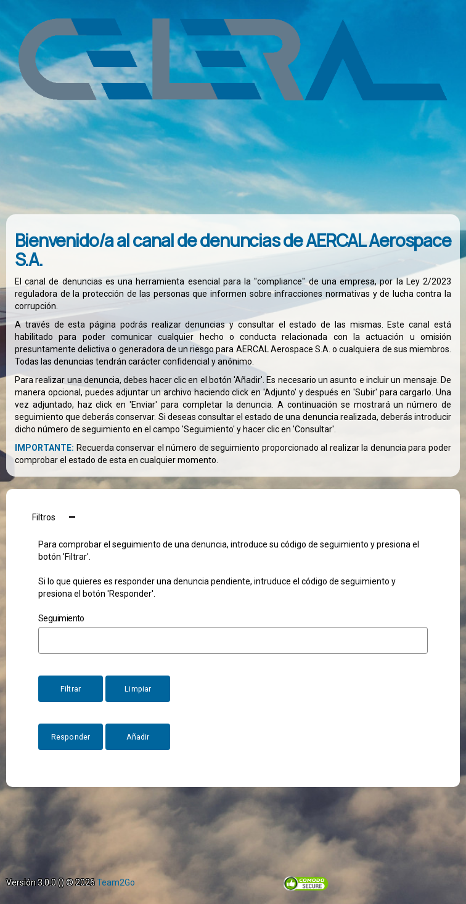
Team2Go (116, 882)
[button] (233, 517)
